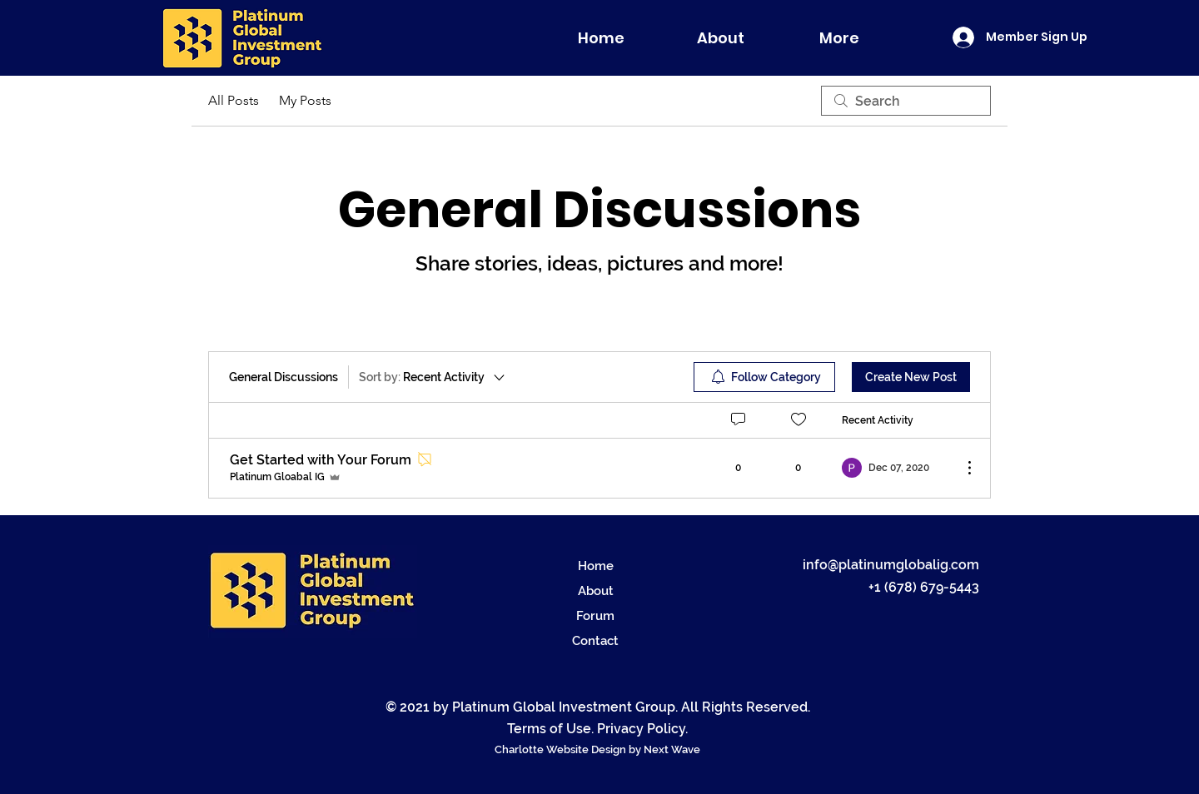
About (596, 590)
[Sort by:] (433, 377)
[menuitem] (764, 377)
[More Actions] (961, 468)
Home (596, 565)
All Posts (233, 100)
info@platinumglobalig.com (891, 565)
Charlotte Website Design (562, 749)
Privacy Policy (641, 729)
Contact (595, 640)
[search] (906, 101)
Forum (595, 615)
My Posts (305, 100)
